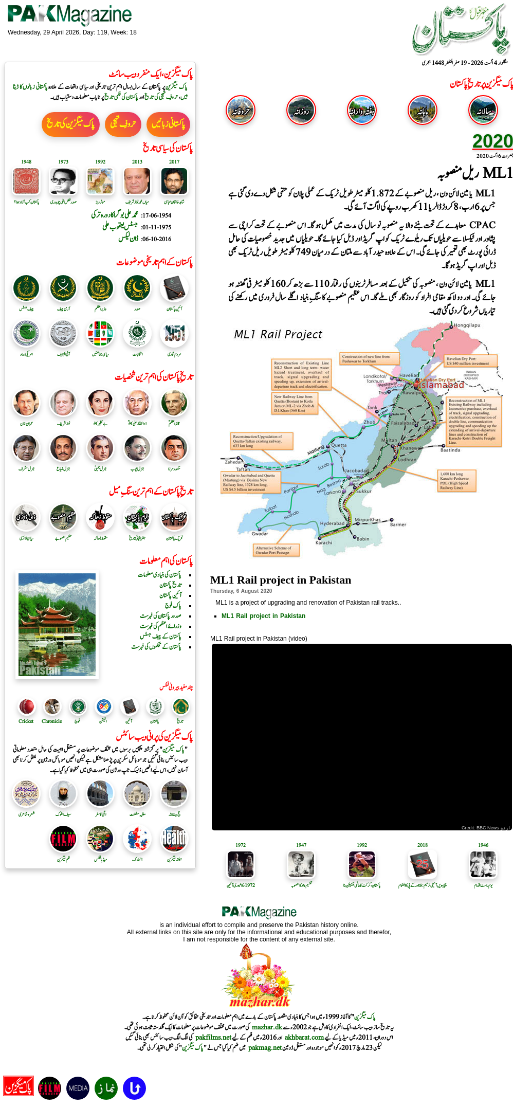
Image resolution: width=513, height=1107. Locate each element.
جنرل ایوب (137, 465)
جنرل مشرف (26, 465)
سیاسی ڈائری (26, 535)
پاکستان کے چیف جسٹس (160, 636)
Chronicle (52, 721)
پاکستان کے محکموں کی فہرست (156, 647)
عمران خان (26, 420)
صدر (137, 305)
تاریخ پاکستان (170, 585)
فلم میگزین (63, 856)
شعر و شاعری (26, 811)
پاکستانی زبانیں (168, 124)
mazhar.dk (267, 1027)
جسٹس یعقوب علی (120, 227)
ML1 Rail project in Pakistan (263, 616)
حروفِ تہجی (123, 124)
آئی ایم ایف (63, 350)
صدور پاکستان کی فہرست (160, 616)
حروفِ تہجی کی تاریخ (161, 97)
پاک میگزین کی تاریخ (71, 124)
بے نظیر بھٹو (100, 420)
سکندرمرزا (174, 465)
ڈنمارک (137, 856)
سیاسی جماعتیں (100, 350)
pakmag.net (265, 1048)
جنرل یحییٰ (100, 465)
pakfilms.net (213, 1037)
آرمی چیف (63, 305)
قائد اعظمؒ (174, 420)
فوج (77, 721)
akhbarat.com (304, 1037)
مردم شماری (174, 350)
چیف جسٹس (26, 305)
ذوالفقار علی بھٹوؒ (137, 420)
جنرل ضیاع (63, 465)
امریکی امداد (26, 350)
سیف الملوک (63, 811)
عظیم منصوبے (63, 535)
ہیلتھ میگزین (174, 856)
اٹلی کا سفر (100, 811)
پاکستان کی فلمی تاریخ (121, 97)
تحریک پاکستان (174, 535)
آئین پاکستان (174, 305)
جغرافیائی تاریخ (137, 535)
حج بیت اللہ (174, 811)
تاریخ (180, 721)
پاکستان (154, 721)
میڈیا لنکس (100, 856)
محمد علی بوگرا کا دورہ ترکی (114, 215)
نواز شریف (63, 420)
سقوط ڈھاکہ (100, 535)
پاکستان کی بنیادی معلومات (159, 575)
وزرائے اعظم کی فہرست (160, 626)
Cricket (26, 721)
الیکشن (102, 721)
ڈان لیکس (128, 239)
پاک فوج (173, 606)
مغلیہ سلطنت (137, 811)
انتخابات (137, 350)
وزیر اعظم (100, 305)
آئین (128, 721)
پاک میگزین (177, 87)
